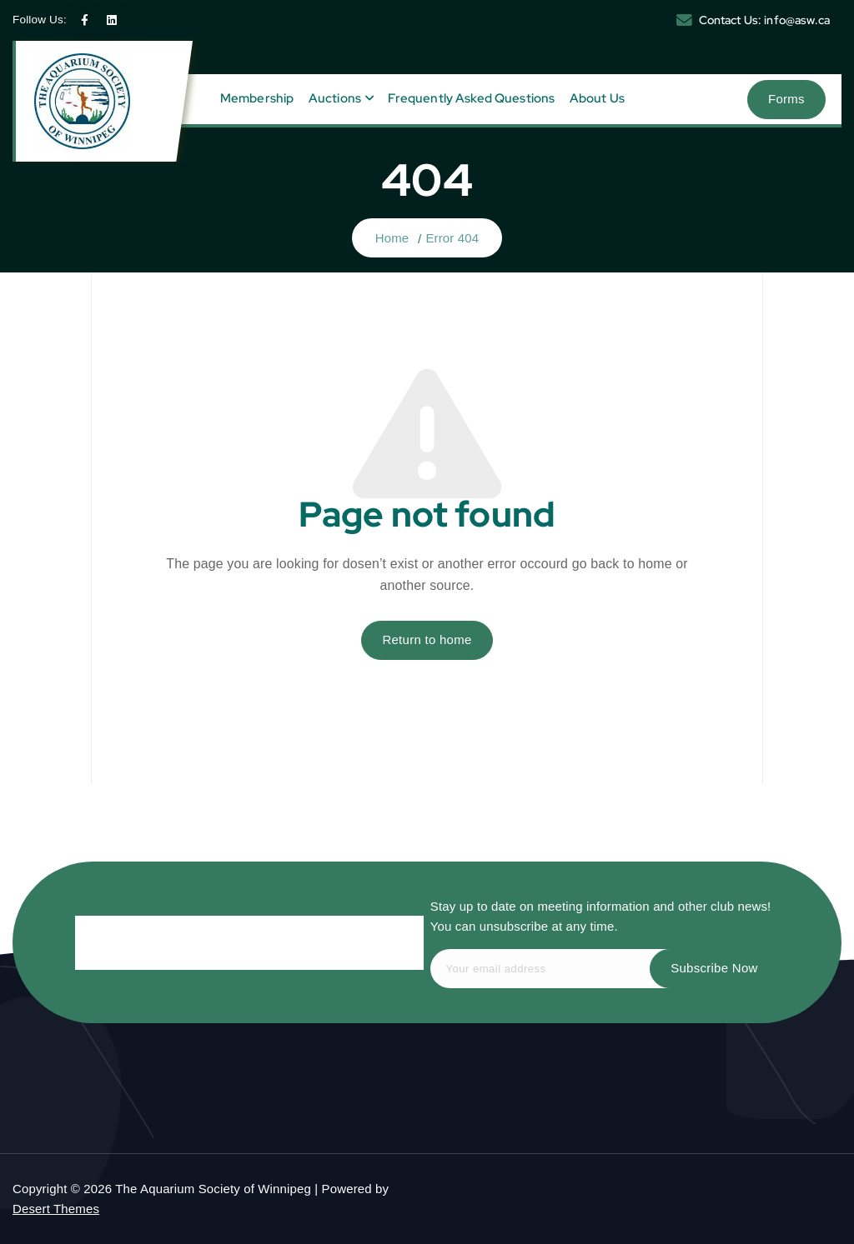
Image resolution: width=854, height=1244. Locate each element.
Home (392, 238)
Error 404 (452, 238)
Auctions (335, 98)
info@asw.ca (797, 20)
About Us (597, 98)
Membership (257, 98)
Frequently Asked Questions (471, 98)
